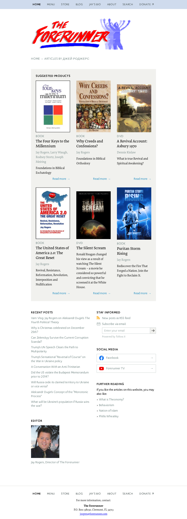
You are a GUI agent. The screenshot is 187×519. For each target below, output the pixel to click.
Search (128, 4)
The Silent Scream (91, 247)
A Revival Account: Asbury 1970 (132, 143)
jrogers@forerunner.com (93, 513)
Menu (51, 4)
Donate (145, 494)
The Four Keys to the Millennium (52, 143)
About (112, 4)
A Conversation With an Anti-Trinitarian (55, 367)
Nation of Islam (108, 411)
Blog (79, 4)
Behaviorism (106, 405)
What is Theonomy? (111, 399)
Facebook (112, 358)
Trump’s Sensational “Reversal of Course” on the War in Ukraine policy (58, 359)
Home (37, 4)
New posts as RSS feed (116, 318)
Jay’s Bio (95, 4)
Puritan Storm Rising (128, 251)
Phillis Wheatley (108, 416)
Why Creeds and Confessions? (89, 143)
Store (65, 4)
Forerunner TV (115, 368)
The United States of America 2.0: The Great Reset (52, 252)
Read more (59, 179)
